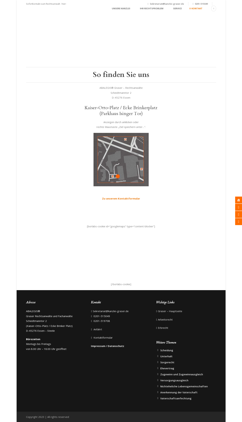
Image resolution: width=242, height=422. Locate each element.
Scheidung (166, 350)
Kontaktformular (103, 337)
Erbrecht (163, 327)
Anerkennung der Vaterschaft (178, 392)
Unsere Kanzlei (121, 8)
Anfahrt (97, 329)
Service (177, 8)
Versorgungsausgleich (174, 380)
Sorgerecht (167, 362)
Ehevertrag (167, 368)
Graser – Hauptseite (170, 311)
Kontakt (196, 8)
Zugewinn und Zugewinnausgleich (181, 374)
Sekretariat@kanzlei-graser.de (167, 3)
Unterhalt (166, 356)
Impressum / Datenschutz (107, 346)
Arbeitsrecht (165, 319)
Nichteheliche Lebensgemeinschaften (184, 386)
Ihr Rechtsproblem (151, 8)
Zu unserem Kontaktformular (121, 198)
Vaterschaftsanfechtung (175, 398)
